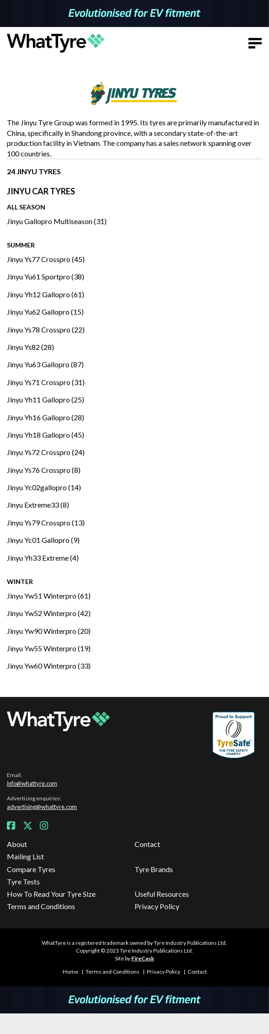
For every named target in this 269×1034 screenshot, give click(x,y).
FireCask (142, 958)
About (17, 844)
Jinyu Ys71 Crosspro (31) (46, 382)
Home (70, 971)
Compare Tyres (31, 869)
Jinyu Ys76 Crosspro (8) (44, 470)
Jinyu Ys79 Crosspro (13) (46, 522)
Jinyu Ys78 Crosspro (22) (46, 329)
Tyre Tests (23, 881)
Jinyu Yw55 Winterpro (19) (49, 648)
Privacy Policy (156, 906)
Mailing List (25, 856)
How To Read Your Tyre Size (51, 893)
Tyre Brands (153, 869)
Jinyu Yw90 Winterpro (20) (49, 631)
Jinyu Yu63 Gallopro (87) (45, 364)
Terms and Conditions (41, 906)
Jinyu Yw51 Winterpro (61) (49, 595)
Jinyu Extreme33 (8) (38, 504)
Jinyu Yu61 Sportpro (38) (45, 276)
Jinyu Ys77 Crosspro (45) (46, 259)
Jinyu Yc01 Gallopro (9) (43, 540)
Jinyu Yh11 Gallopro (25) (45, 399)
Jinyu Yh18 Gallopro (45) (45, 434)
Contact (147, 844)
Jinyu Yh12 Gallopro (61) (45, 294)
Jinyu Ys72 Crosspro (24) (46, 452)
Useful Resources (161, 893)
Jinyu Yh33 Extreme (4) (43, 557)
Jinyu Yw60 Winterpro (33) (49, 665)
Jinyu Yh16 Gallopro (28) (45, 417)
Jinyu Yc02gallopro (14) (44, 487)
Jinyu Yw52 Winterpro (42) (49, 613)
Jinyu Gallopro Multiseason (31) (57, 221)
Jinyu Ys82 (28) (30, 347)
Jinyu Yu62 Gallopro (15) (45, 311)
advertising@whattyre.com (42, 806)
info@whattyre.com (32, 783)
